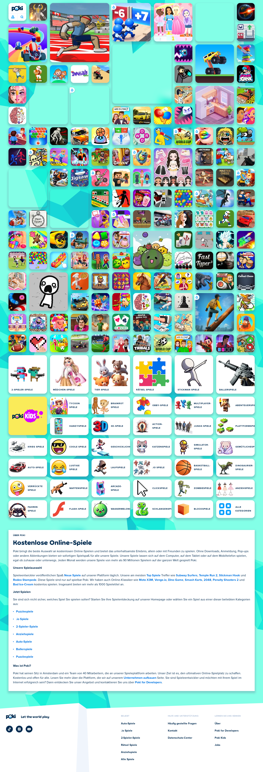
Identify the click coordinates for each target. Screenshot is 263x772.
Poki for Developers (148, 682)
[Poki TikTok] (9, 729)
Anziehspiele (25, 634)
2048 (207, 579)
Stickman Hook (229, 575)
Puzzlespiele (24, 611)
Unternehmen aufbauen (140, 677)
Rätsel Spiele (129, 745)
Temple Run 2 (208, 575)
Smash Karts (193, 579)
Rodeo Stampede (24, 579)
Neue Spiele (72, 575)
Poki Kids (220, 738)
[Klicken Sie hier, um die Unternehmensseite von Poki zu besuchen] (27, 717)
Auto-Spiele (24, 641)
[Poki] (17, 8)
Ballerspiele (24, 649)
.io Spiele (22, 619)
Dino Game (175, 579)
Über (218, 723)
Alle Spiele (127, 759)
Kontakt (172, 730)
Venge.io (161, 579)
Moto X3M (146, 579)
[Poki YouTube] (29, 729)
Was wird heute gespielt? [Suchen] (22, 17)
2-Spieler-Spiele (27, 626)
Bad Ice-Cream (23, 584)
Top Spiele (153, 575)
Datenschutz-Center (180, 738)
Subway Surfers (186, 575)
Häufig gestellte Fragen (182, 723)
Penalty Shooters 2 (226, 579)
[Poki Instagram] (19, 729)
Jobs (217, 745)
